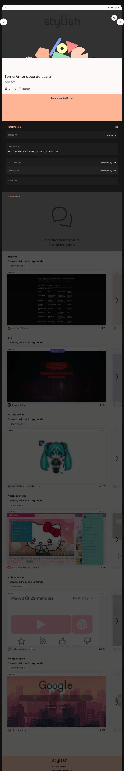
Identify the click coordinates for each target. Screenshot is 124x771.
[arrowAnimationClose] (3, 22)
